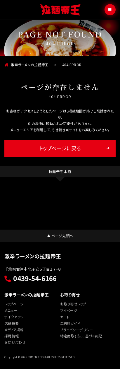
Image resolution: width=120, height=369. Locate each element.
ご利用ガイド (70, 323)
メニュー (10, 310)
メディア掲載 (14, 329)
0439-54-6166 (30, 278)
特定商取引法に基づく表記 (81, 335)
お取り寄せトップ (73, 303)
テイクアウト (13, 316)
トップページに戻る (60, 148)
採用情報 (11, 335)
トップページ (14, 303)
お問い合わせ (15, 342)
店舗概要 (11, 323)
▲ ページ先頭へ (60, 235)
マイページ (68, 310)
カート (65, 316)
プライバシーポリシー (76, 329)
